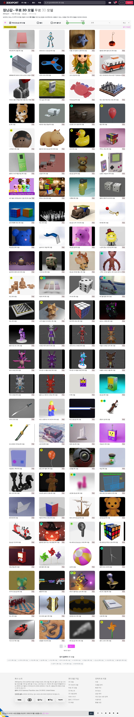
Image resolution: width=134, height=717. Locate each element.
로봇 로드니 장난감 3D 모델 (47, 50)
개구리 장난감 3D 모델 (15, 591)
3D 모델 (71, 682)
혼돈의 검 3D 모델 (105, 419)
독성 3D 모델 (103, 468)
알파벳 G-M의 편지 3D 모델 (17, 272)
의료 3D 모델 (109, 660)
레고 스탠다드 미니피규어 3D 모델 (49, 419)
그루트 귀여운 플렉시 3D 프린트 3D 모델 (111, 272)
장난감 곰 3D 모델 (75, 173)
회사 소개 (18, 678)
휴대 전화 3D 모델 (64, 660)
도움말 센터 (99, 685)
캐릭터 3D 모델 (23, 660)
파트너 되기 (72, 697)
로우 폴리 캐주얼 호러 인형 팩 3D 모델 (20, 198)
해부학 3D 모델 (78, 664)
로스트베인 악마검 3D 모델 (16, 444)
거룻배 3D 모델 (74, 198)
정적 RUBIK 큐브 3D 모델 (16, 223)
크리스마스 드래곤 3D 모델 (77, 345)
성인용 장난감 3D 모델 (76, 493)
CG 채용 (71, 702)
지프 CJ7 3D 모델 (14, 641)
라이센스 (98, 691)
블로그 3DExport (73, 700)
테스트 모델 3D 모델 (105, 591)
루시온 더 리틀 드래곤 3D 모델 (47, 370)
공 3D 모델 (73, 567)
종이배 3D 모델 (13, 518)
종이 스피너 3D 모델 (105, 641)
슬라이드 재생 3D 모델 (45, 247)
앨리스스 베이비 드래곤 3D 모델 (48, 395)
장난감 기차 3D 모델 (15, 542)
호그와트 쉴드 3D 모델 (45, 616)
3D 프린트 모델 (73, 685)
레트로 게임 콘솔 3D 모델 (46, 124)
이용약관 (98, 700)
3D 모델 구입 (73, 678)
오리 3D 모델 (73, 149)
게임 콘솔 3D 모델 (14, 567)
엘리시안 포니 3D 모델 (15, 345)
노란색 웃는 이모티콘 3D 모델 (108, 247)
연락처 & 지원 (100, 678)
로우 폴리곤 (56, 23)
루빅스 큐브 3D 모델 (105, 149)
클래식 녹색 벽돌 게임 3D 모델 (17, 173)
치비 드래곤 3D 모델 (15, 395)
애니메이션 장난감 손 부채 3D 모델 (79, 542)
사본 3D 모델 (103, 616)
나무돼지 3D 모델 (14, 149)
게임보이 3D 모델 (105, 444)
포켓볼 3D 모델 (74, 468)
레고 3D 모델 (13, 296)
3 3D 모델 (72, 395)
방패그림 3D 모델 (74, 444)
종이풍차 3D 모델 (44, 567)
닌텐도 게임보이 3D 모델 (107, 173)
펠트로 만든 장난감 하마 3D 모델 (48, 149)
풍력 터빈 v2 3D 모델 (106, 567)
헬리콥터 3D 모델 (120, 660)
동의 (91, 713)
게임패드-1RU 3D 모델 (15, 468)
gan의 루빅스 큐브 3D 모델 (47, 518)
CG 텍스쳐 (71, 691)
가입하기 (129, 2)
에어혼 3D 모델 (104, 223)
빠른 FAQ (98, 688)
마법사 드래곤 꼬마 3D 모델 (107, 345)
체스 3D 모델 (43, 223)
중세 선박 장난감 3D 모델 (77, 518)
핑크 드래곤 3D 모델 (15, 370)
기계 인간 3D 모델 (44, 272)
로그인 (122, 2)
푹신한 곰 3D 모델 (14, 247)
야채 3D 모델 (76, 660)
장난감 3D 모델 (104, 395)
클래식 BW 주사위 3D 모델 (107, 198)
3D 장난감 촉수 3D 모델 (76, 641)
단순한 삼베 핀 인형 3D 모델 (47, 493)
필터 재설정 (126, 27)
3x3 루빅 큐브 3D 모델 (76, 321)
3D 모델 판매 (72, 694)
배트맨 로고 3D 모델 (75, 616)
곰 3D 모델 (12, 124)
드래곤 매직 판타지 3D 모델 (47, 345)
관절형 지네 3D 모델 (45, 641)
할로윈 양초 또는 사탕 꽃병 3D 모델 (49, 542)
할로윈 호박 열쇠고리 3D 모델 (108, 50)
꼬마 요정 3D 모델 (75, 75)
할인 (39, 23)
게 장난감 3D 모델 (75, 100)
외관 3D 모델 (53, 660)
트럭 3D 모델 (67, 664)
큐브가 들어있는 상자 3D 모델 (78, 591)
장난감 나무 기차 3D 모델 (77, 223)
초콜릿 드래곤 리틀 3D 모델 (107, 370)
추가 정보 (46, 713)
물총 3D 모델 (43, 591)
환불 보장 (98, 702)
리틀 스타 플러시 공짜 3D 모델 (78, 50)
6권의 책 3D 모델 (44, 296)
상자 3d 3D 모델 (43, 444)
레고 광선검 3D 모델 (75, 419)
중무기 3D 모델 (56, 664)
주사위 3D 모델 (74, 296)
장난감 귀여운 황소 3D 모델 (77, 272)
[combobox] (100, 23)
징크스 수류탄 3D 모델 (106, 321)
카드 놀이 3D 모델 (44, 100)
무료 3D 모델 (72, 688)
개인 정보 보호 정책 (101, 697)
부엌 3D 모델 (33, 660)
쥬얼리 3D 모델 (87, 660)
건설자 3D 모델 (43, 173)
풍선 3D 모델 (103, 124)
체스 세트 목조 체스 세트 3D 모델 (109, 100)
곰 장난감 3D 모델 (105, 518)
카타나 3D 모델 (13, 419)
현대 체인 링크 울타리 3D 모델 (108, 493)
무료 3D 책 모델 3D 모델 (16, 50)
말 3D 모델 (43, 660)
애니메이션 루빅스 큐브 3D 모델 (109, 542)
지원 (96, 682)
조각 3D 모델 (12, 660)
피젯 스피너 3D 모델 (45, 75)
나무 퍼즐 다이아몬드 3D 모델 (47, 321)
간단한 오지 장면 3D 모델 (77, 124)
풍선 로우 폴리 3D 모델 (45, 468)
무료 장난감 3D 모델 (17, 23)
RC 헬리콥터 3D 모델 (106, 296)
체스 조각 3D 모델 (14, 493)
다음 (71, 646)
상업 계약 (98, 694)
